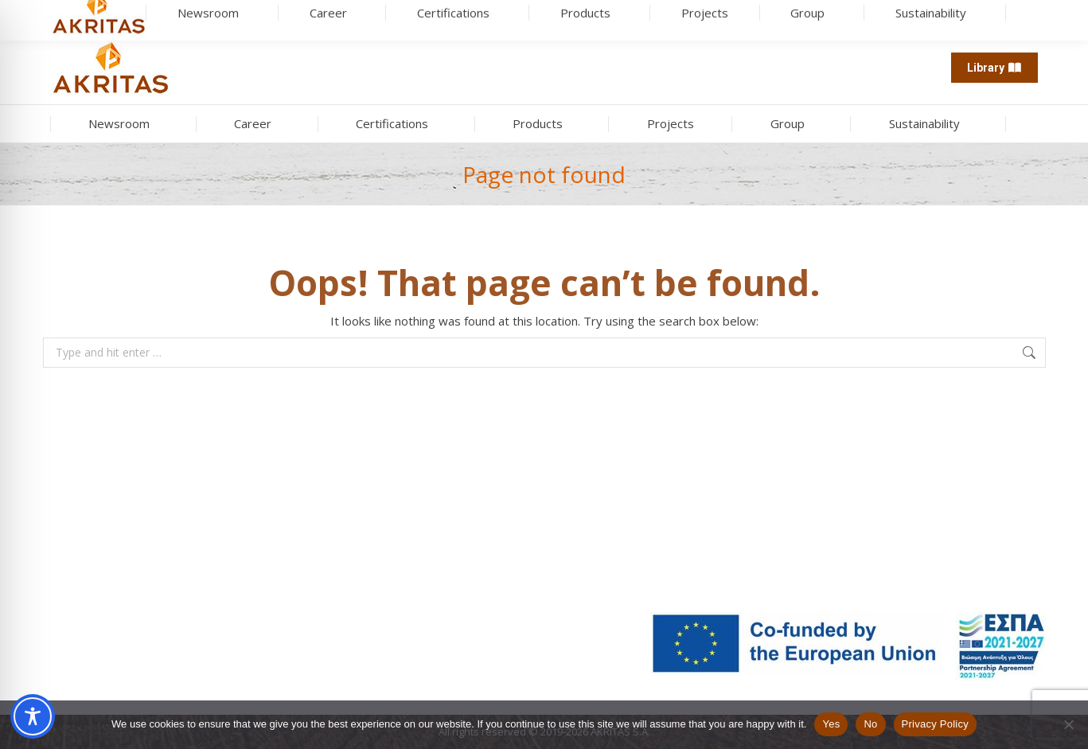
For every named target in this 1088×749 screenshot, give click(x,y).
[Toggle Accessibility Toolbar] (32, 716)
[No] (1068, 724)
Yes (831, 724)
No (870, 724)
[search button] (195, 16)
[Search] (130, 16)
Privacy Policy (935, 724)
